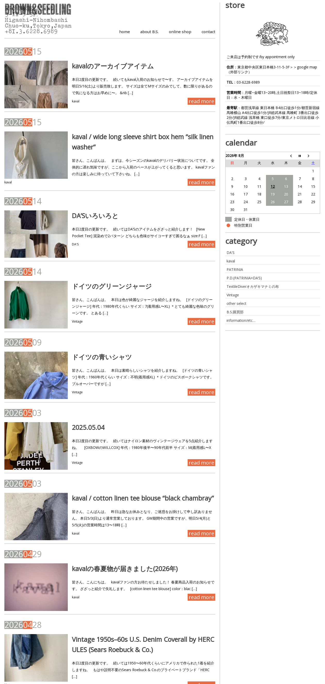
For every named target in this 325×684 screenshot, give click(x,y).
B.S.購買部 (235, 311)
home (124, 31)
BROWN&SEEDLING (22, 680)
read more (201, 101)
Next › (48, 663)
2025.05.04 (77, 412)
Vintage (66, 311)
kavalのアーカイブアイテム (102, 65)
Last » (65, 663)
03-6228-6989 (248, 82)
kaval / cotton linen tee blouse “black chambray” (132, 474)
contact (208, 31)
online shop (180, 31)
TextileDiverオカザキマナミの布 (253, 286)
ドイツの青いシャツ (91, 344)
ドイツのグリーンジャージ (100, 275)
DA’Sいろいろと (84, 213)
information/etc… (241, 320)
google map (307, 67)
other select (236, 303)
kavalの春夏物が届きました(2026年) (113, 543)
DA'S (64, 242)
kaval (64, 101)
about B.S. (149, 31)
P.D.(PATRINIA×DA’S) (244, 278)
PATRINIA (235, 269)
